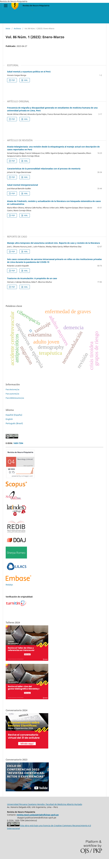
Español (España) (14, 414)
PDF (13, 80)
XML (26, 80)
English (9, 419)
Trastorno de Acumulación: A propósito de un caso (32, 278)
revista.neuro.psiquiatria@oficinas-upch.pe (38, 814)
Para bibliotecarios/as (15, 398)
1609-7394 (18, 443)
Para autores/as (12, 393)
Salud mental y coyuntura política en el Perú (29, 71)
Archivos (17, 28)
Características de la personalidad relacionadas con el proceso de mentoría (43, 168)
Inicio (8, 28)
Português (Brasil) (14, 423)
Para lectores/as (12, 389)
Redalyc (9, 584)
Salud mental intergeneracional (22, 185)
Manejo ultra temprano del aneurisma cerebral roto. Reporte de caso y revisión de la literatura (53, 243)
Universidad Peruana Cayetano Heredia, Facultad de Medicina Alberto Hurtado (44, 804)
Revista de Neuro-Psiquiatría (36, 5)
